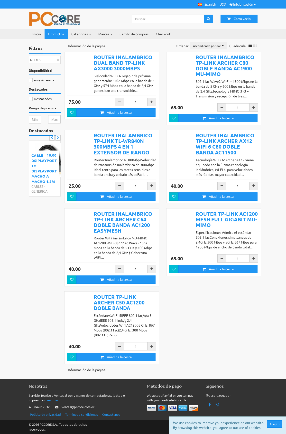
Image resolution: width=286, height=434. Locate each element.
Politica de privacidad (45, 414)
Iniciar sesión (243, 4)
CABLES (37, 186)
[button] (207, 4)
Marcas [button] (105, 34)
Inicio (36, 34)
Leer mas (52, 400)
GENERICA (39, 191)
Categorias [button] (81, 34)
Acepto (274, 424)
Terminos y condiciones (81, 414)
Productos (56, 34)
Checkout (163, 34)
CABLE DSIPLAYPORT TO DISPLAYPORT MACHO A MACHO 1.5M (43, 168)
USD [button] (223, 4)
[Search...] (168, 19)
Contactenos (111, 414)
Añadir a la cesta (116, 112)
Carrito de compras (134, 34)
